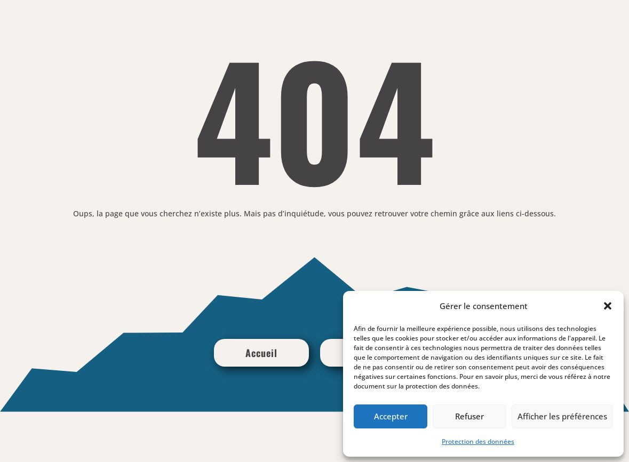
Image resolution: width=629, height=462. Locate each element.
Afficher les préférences (562, 416)
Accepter (391, 416)
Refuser (469, 416)
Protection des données (478, 441)
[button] (607, 306)
